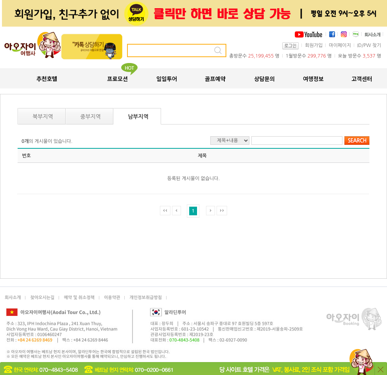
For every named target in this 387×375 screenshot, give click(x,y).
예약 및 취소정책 (79, 298)
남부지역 (138, 116)
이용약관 (112, 298)
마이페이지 (340, 45)
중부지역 (90, 116)
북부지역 (42, 116)
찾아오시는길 (42, 298)
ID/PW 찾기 (369, 45)
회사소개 (13, 298)
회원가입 (313, 45)
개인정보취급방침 (145, 298)
